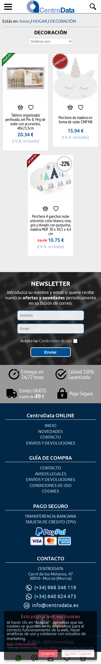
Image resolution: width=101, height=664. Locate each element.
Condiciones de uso (55, 341)
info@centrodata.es (55, 605)
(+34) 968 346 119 (55, 587)
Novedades (50, 431)
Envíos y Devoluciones (50, 443)
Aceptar (48, 653)
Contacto (50, 437)
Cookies (50, 491)
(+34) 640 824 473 (55, 596)
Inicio (51, 425)
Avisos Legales (50, 474)
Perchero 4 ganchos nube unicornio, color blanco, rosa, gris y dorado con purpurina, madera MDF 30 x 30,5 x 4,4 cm (50, 225)
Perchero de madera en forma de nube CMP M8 (75, 119)
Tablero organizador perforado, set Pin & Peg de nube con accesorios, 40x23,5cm (25, 121)
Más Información (22, 644)
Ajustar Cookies (78, 653)
